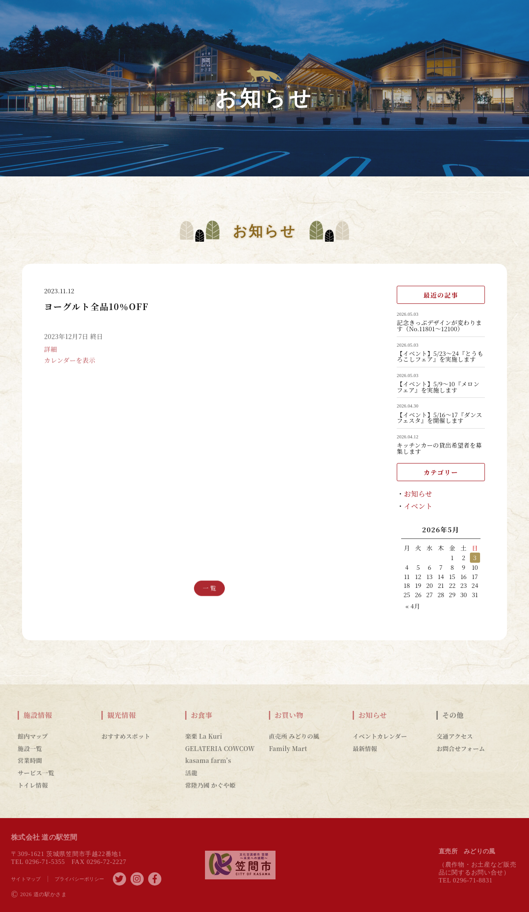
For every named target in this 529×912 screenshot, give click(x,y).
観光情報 (121, 715)
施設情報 (37, 715)
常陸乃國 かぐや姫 (210, 785)
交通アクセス (454, 736)
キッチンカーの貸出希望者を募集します (439, 448)
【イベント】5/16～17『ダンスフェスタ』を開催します (439, 418)
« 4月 (413, 606)
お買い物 (289, 715)
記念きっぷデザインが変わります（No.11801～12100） (439, 326)
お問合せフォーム (460, 748)
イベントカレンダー (380, 736)
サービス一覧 (36, 772)
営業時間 (30, 760)
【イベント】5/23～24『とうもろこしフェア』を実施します (440, 357)
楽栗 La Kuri (203, 736)
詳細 (50, 358)
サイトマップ (26, 879)
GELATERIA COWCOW (220, 748)
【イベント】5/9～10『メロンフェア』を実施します (438, 387)
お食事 (201, 715)
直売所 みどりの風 (294, 736)
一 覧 (209, 588)
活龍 (191, 772)
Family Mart (288, 748)
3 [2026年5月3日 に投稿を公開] (475, 557)
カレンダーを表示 (69, 369)
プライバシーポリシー (79, 879)
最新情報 (365, 748)
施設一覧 (30, 748)
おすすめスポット (125, 736)
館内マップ (33, 736)
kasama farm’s (208, 760)
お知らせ (418, 494)
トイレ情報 (33, 785)
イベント (418, 506)
